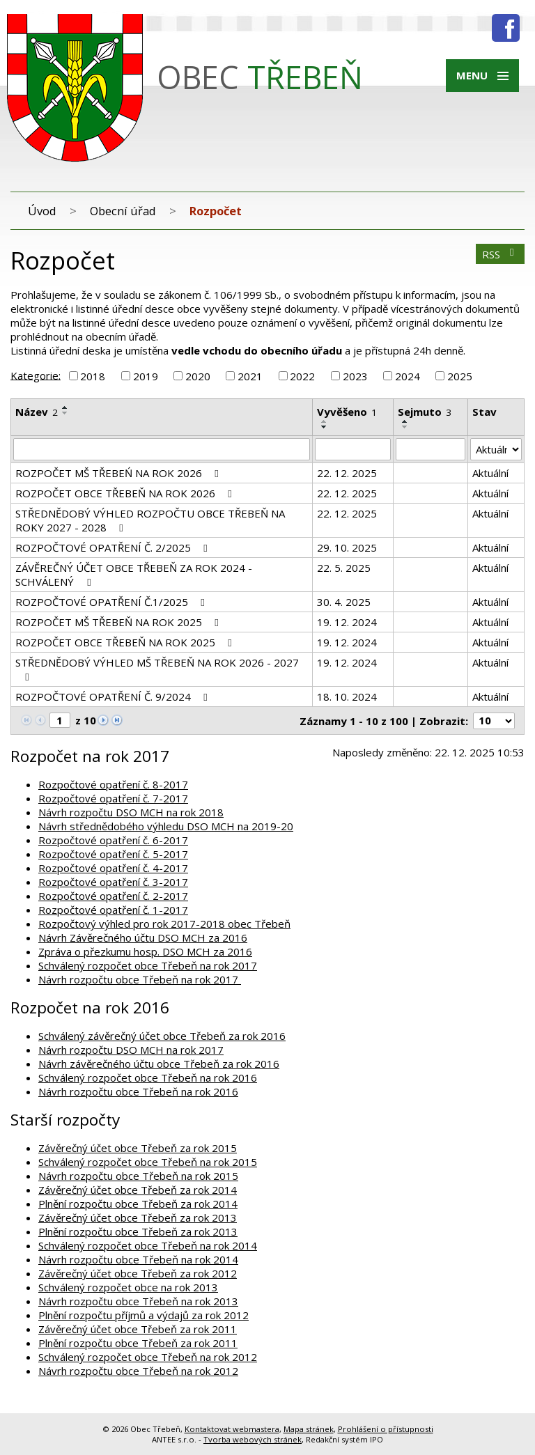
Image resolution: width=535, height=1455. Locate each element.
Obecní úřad (123, 211)
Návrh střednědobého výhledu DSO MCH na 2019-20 (165, 826)
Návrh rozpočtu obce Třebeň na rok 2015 (138, 1176)
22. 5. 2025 (344, 568)
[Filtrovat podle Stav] (496, 449)
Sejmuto (424, 412)
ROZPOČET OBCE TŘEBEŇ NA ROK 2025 (125, 642)
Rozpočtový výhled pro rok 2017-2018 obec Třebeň (164, 924)
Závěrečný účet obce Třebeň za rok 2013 (137, 1217)
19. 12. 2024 (347, 622)
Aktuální (490, 473)
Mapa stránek (309, 1429)
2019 (145, 376)
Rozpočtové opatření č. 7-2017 (113, 798)
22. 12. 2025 (347, 473)
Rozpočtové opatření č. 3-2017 (113, 882)
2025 (459, 376)
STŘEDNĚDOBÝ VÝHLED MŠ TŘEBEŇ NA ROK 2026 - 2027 (157, 669)
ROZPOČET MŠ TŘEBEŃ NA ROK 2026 (119, 473)
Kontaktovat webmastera (232, 1429)
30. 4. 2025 (344, 602)
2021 (250, 376)
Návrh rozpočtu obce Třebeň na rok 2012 (138, 1371)
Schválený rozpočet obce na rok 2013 (128, 1287)
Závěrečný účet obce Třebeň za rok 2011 (137, 1329)
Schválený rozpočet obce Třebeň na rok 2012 (147, 1357)
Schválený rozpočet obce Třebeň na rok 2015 (147, 1162)
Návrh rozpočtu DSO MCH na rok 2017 (131, 1050)
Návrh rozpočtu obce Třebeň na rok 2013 (138, 1301)
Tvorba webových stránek (252, 1439)
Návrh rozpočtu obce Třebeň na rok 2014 (138, 1259)
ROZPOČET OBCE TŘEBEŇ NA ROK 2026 (125, 493)
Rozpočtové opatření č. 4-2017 (113, 868)
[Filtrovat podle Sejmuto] (430, 449)
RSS (500, 254)
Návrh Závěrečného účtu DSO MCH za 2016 (142, 937)
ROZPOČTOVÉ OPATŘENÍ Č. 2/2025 (113, 547)
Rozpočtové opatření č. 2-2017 (113, 896)
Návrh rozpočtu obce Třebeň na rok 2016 (138, 1091)
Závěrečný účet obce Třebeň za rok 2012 (137, 1273)
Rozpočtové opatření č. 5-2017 (113, 854)
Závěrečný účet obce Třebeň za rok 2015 (137, 1148)
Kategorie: (35, 375)
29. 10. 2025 (347, 547)
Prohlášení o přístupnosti (385, 1429)
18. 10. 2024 (347, 696)
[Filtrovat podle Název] (161, 449)
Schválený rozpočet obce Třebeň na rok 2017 (147, 965)
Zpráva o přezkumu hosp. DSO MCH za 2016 (145, 951)
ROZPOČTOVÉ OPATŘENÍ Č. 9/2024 (113, 696)
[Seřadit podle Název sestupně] (65, 413)
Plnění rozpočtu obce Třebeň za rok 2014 (138, 1204)
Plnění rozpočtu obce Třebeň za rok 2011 (138, 1343)
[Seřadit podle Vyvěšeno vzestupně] (324, 421)
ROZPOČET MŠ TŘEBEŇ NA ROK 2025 (119, 622)
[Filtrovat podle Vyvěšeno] (353, 449)
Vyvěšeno (347, 412)
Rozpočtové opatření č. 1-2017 (113, 910)
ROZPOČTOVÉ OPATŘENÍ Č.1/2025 (112, 602)
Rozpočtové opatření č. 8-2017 (113, 784)
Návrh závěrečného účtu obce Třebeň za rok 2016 (158, 1064)
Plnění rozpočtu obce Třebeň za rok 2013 (138, 1231)
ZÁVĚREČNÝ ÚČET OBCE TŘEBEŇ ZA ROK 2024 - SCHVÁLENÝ (133, 575)
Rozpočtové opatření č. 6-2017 (113, 840)
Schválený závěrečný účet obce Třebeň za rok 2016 (162, 1036)
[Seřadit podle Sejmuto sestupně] (405, 427)
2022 (302, 376)
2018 (92, 376)
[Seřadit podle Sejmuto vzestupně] (405, 421)
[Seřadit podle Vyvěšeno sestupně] (324, 427)
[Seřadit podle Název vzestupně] (65, 407)
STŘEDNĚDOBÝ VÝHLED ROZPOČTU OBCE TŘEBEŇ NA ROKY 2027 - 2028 (150, 520)
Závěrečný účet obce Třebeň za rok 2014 (137, 1190)
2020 (197, 376)
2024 (407, 376)
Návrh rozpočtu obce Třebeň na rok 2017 (139, 979)
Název (36, 412)
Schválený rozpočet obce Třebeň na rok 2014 (147, 1245)
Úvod (42, 211)
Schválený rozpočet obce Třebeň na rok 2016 (147, 1077)
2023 (355, 376)
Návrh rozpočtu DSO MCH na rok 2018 (131, 812)
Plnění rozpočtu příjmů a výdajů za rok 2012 (143, 1315)
